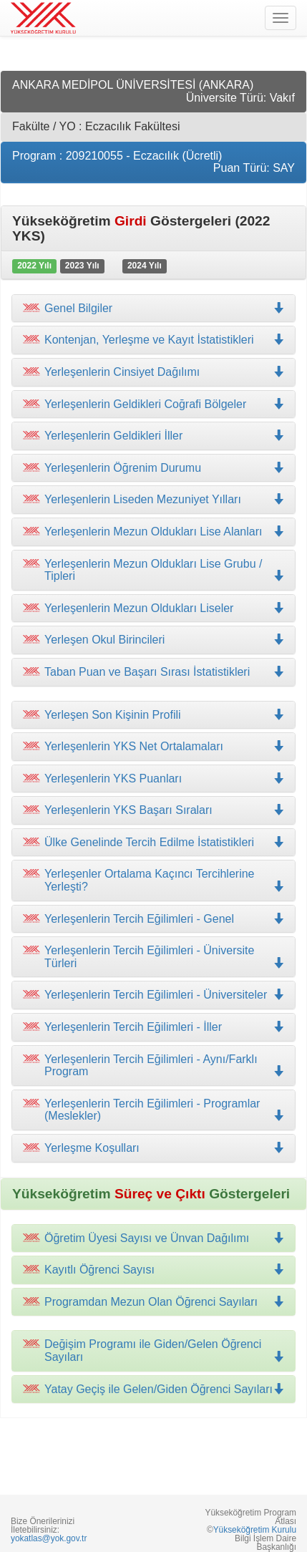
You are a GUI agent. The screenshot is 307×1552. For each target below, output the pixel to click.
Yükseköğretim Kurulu (254, 1530)
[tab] (153, 308)
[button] (153, 340)
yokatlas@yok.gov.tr (49, 1538)
